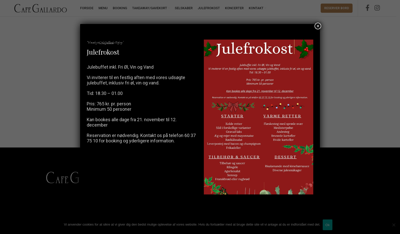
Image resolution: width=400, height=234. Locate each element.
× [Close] (318, 26)
